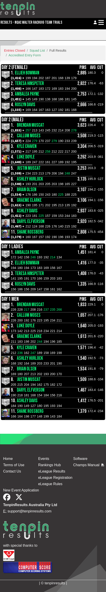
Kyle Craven (26, 146)
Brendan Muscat (30, 125)
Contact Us (12, 471)
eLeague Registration (55, 478)
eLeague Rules (50, 484)
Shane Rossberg (30, 232)
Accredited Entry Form (25, 55)
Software (80, 459)
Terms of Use (13, 465)
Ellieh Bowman (27, 73)
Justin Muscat (29, 168)
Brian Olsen (26, 190)
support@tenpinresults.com (30, 511)
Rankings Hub (49, 465)
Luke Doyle (26, 157)
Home (8, 459)
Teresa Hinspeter (29, 83)
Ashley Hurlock (30, 179)
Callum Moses (29, 136)
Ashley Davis (27, 211)
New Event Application (21, 490)
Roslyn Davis (25, 105)
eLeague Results (51, 471)
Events (43, 459)
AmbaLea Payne (27, 94)
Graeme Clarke (29, 200)
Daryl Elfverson (30, 221)
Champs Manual (88, 465)
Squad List (37, 50)
